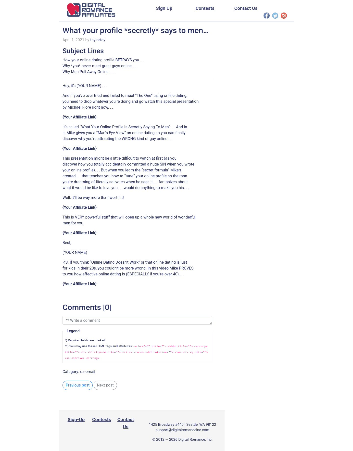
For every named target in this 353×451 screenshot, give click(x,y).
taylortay (97, 40)
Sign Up (164, 8)
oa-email (87, 371)
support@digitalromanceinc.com (182, 430)
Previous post (77, 385)
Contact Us (246, 8)
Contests (205, 8)
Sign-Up (76, 419)
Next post (105, 385)
